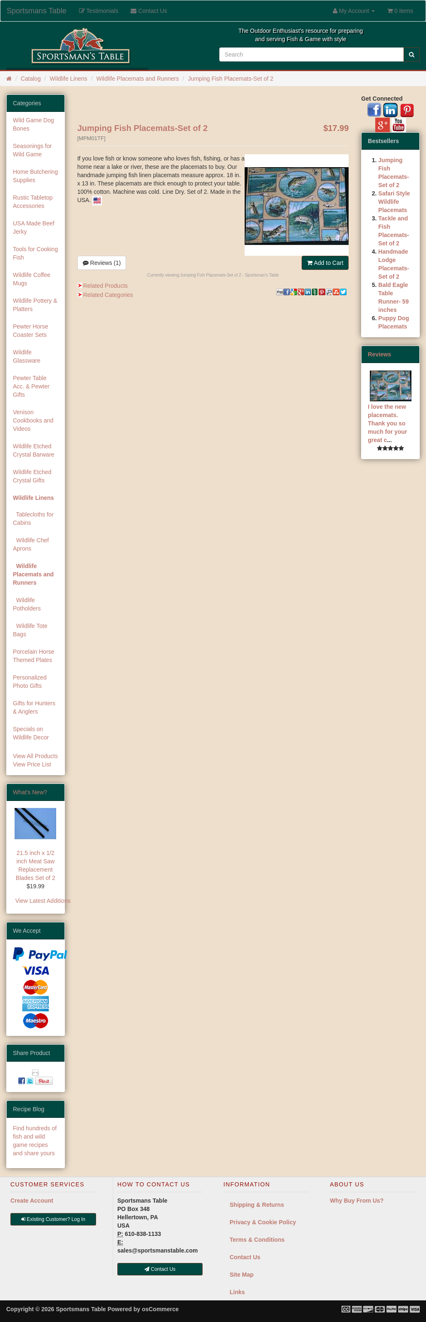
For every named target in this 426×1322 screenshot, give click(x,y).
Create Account (31, 1200)
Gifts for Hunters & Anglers (34, 707)
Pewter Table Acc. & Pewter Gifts (31, 386)
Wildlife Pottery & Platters (35, 304)
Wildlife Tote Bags (30, 630)
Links (237, 1292)
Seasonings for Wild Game (32, 150)
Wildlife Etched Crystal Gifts (32, 476)
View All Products (35, 756)
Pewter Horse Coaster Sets (30, 330)
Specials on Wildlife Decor (31, 733)
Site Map (242, 1274)
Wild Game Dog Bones (33, 124)
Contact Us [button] (160, 1269)
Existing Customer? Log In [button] (53, 1219)
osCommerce (160, 1309)
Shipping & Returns (257, 1204)
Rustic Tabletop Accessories (32, 201)
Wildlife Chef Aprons (31, 544)
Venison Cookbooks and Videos (33, 420)
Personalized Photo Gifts (30, 681)
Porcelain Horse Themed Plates (33, 655)
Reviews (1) (102, 262)
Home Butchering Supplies (35, 175)
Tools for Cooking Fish (35, 253)
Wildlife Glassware (26, 356)
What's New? (30, 792)
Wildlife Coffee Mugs (31, 279)
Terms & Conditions (257, 1239)
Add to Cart (325, 262)
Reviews (379, 354)
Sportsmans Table (37, 11)
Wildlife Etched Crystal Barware (33, 450)
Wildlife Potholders (27, 604)
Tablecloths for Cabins (33, 518)
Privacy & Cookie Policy (263, 1222)
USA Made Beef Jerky (33, 227)
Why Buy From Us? (357, 1200)
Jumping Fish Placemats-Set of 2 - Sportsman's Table (229, 275)
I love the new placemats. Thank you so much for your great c (387, 423)
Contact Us (245, 1257)
